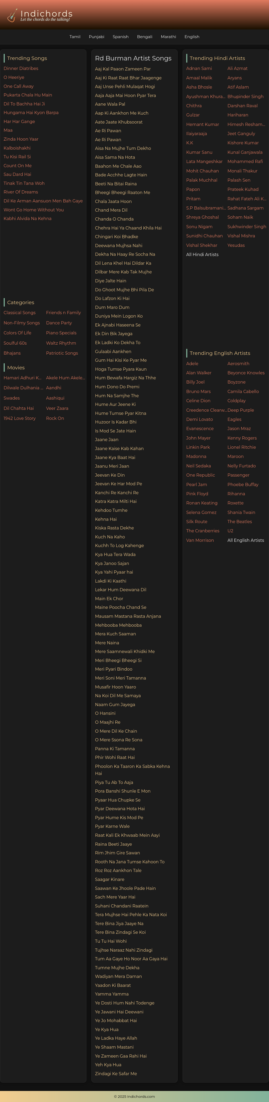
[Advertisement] (45, 260)
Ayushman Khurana (206, 96)
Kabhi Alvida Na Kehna (27, 218)
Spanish (121, 36)
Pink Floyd (197, 493)
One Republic (200, 475)
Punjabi (96, 36)
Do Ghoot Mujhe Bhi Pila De (124, 289)
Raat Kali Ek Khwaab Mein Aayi (127, 835)
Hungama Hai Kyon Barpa (31, 112)
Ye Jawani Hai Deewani (119, 1011)
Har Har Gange (19, 121)
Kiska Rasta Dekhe (114, 528)
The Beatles (239, 521)
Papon (193, 189)
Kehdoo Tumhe (111, 510)
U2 (230, 530)
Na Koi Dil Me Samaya (118, 695)
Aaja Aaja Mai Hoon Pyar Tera (125, 95)
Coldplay (236, 400)
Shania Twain (241, 512)
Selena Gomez (201, 512)
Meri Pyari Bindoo (113, 669)
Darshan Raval (242, 105)
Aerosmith (238, 363)
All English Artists (245, 540)
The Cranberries (202, 530)
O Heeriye (14, 77)
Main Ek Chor (109, 598)
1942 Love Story (20, 418)
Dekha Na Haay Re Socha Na (125, 254)
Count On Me (18, 165)
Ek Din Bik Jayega (114, 333)
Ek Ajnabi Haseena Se (118, 325)
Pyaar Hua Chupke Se (118, 800)
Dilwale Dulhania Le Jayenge (24, 387)
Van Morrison (200, 540)
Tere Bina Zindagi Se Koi (120, 932)
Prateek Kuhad (243, 189)
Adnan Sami (199, 68)
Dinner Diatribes (21, 68)
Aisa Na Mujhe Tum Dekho (123, 148)
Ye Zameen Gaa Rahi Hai (121, 1056)
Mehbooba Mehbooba (118, 625)
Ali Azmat (237, 68)
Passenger (238, 475)
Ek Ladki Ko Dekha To (118, 342)
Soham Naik (240, 217)
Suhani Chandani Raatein (122, 906)
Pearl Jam (196, 484)
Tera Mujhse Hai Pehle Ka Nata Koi (131, 914)
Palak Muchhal (202, 180)
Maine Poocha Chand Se (120, 607)
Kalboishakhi (17, 148)
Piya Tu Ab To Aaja (114, 782)
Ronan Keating (202, 503)
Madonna (196, 456)
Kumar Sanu (199, 152)
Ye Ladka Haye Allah (116, 1038)
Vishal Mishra (241, 235)
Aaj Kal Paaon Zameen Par (123, 69)
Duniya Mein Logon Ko (119, 316)
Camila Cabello (243, 391)
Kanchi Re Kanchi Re (117, 492)
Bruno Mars (198, 391)
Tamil (75, 36)
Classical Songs (19, 312)
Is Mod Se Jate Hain (115, 430)
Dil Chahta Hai (19, 408)
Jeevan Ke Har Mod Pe (118, 483)
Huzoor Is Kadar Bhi (116, 422)
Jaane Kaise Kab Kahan (119, 448)
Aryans (234, 77)
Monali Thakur (242, 171)
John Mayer (198, 438)
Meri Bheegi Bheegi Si (118, 660)
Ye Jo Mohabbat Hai (116, 1020)
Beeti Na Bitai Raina (116, 183)
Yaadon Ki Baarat (113, 985)
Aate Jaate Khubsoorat (119, 122)
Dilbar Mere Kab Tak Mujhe (123, 271)
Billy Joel (195, 382)
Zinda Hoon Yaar (21, 139)
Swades (12, 398)
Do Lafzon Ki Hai (112, 298)
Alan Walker (198, 372)
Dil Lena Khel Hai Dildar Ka (123, 263)
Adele (192, 363)
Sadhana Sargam (245, 208)
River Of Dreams (21, 192)
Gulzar (193, 115)
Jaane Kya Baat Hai (115, 457)
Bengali (144, 36)
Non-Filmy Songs (22, 322)
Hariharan (237, 115)
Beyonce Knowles (246, 372)
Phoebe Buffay (242, 484)
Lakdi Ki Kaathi (110, 581)
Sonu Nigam (199, 226)
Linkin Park (198, 447)
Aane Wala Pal (110, 104)
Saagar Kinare (110, 879)
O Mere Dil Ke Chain (116, 731)
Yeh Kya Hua (108, 1064)
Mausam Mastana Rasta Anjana (128, 616)
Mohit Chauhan (202, 171)
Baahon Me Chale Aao (118, 166)
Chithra (194, 105)
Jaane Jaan (106, 439)
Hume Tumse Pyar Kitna (120, 413)
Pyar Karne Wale (112, 826)
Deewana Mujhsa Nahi (118, 245)
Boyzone (236, 382)
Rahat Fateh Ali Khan (248, 198)
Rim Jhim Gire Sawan (117, 852)
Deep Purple (240, 410)
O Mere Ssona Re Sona (118, 739)
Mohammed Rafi (245, 161)
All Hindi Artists (202, 254)
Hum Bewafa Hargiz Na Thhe (125, 377)
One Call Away (19, 86)
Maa (8, 130)
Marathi (168, 36)
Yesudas (236, 245)
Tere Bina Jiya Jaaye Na (119, 923)
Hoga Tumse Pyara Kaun (121, 369)
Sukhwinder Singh (246, 226)
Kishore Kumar (243, 142)
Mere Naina (107, 642)
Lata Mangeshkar (204, 161)
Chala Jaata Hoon (113, 201)
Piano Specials (61, 332)
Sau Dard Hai (17, 174)
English (192, 36)
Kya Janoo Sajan (112, 563)
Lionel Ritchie (241, 447)
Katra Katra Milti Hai (116, 501)
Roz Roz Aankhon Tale (118, 870)
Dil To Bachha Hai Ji (24, 103)
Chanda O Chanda (114, 219)
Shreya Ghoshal (202, 217)
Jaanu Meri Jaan (112, 466)
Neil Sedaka (198, 465)
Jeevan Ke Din (110, 475)
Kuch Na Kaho (110, 536)
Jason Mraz (239, 428)
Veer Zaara (57, 408)
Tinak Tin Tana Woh (24, 183)
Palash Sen (239, 180)
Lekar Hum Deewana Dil (120, 589)
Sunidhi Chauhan (204, 235)
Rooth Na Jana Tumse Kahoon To (130, 861)
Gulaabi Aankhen (113, 351)
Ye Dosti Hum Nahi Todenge (124, 1003)
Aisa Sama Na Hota (115, 157)
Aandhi (53, 387)
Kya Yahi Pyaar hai (114, 572)
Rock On (55, 418)
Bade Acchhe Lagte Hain (121, 174)
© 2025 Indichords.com (134, 1096)
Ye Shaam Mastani (114, 1047)
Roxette (235, 503)
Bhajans (12, 353)
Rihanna (236, 493)
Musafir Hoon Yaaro (115, 687)
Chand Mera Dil (111, 210)
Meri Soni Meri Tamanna (120, 678)
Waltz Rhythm (61, 343)
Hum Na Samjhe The (117, 395)
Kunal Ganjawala (245, 152)
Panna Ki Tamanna (115, 748)
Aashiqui (55, 398)
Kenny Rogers (242, 438)
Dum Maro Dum (112, 307)
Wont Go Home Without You (34, 209)
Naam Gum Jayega (115, 704)
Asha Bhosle (199, 87)
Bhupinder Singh (245, 96)
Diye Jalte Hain (110, 280)
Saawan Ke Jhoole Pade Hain (125, 888)
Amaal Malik (199, 77)
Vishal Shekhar (201, 245)
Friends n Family (63, 312)
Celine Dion (198, 400)
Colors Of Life (17, 332)
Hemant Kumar (202, 124)
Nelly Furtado (241, 465)
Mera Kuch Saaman (115, 633)
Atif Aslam (238, 87)
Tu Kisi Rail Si (17, 156)
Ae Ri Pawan (108, 130)
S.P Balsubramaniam (206, 208)
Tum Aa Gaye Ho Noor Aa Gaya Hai (131, 958)
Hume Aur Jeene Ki (115, 404)
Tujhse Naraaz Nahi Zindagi (124, 950)
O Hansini (105, 713)
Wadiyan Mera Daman (118, 976)
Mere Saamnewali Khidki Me (125, 651)
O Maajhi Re (108, 722)
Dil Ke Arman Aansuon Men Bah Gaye (43, 200)
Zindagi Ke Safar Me (116, 1073)
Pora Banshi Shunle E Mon (123, 791)
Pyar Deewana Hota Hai (120, 808)
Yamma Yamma (112, 994)
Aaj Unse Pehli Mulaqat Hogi (125, 86)
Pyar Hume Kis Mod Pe (119, 817)
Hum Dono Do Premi (117, 386)
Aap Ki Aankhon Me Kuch (122, 113)
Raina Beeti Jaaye (113, 844)
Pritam (193, 198)
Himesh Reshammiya (248, 124)
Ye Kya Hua (107, 1029)
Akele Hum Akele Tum (66, 377)
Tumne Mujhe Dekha (117, 967)
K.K (189, 142)
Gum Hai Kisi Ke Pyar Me (121, 360)
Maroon (235, 456)
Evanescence (200, 428)
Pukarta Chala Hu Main (28, 95)
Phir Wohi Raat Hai (115, 757)
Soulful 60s (15, 343)
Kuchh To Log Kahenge (119, 545)
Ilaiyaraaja (196, 133)
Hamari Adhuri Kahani (24, 377)
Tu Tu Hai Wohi (111, 941)
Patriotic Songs (62, 353)
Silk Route (196, 521)
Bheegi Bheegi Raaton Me (122, 192)
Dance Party (59, 322)
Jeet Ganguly (241, 133)
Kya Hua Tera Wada (115, 554)
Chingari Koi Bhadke (116, 236)
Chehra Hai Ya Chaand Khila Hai (128, 228)
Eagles (234, 419)
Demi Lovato (199, 419)
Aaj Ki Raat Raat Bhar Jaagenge (128, 77)
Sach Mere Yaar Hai (115, 897)
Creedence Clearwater (206, 410)
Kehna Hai (106, 519)
